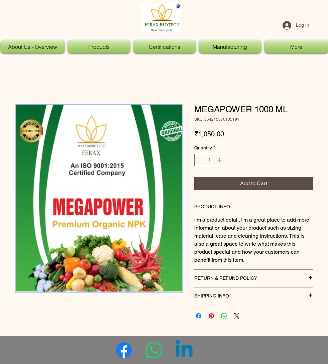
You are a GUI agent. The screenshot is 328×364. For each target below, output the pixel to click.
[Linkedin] (184, 350)
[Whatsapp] (154, 350)
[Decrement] (199, 160)
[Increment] (220, 160)
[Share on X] (237, 316)
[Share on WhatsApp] (224, 316)
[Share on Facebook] (199, 316)
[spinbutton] (210, 160)
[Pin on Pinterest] (211, 316)
